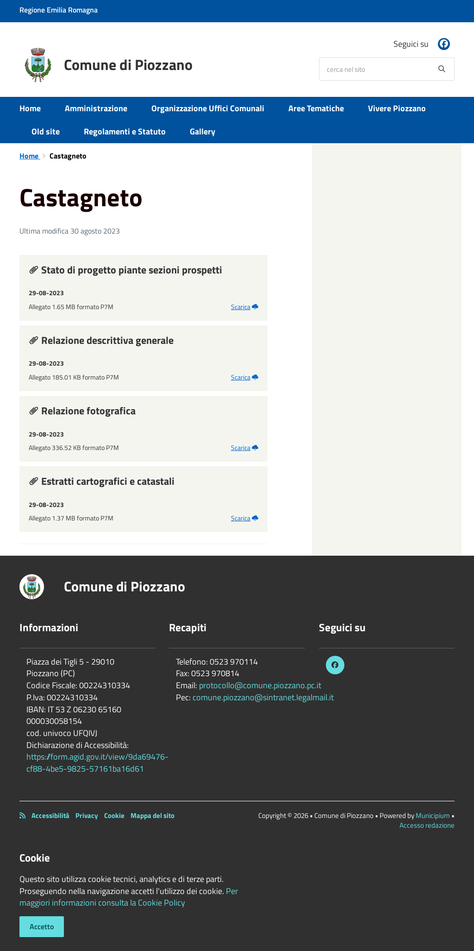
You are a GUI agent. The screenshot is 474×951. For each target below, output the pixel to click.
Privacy (86, 815)
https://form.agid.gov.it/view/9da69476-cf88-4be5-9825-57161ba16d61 (97, 762)
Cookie (114, 815)
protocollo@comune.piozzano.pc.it (260, 685)
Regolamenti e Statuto (125, 131)
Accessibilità (50, 815)
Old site (45, 131)
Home (30, 108)
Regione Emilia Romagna (58, 9)
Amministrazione (96, 108)
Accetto (42, 926)
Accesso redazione (427, 825)
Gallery (202, 131)
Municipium (433, 815)
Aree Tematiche (316, 108)
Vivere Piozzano (397, 108)
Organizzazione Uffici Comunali (207, 108)
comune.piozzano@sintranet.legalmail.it (263, 697)
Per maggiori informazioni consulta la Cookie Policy (128, 897)
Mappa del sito (153, 815)
